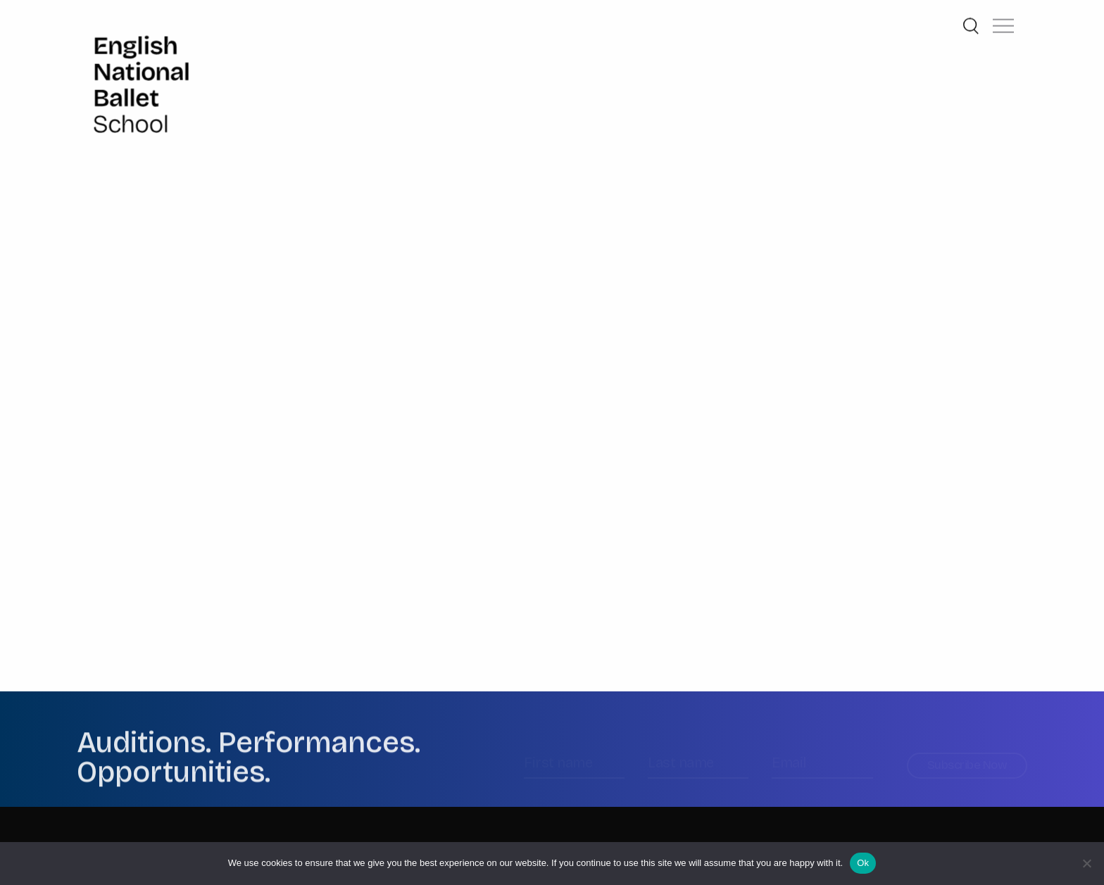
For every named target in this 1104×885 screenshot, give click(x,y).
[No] (1086, 863)
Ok (863, 863)
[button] (1003, 21)
